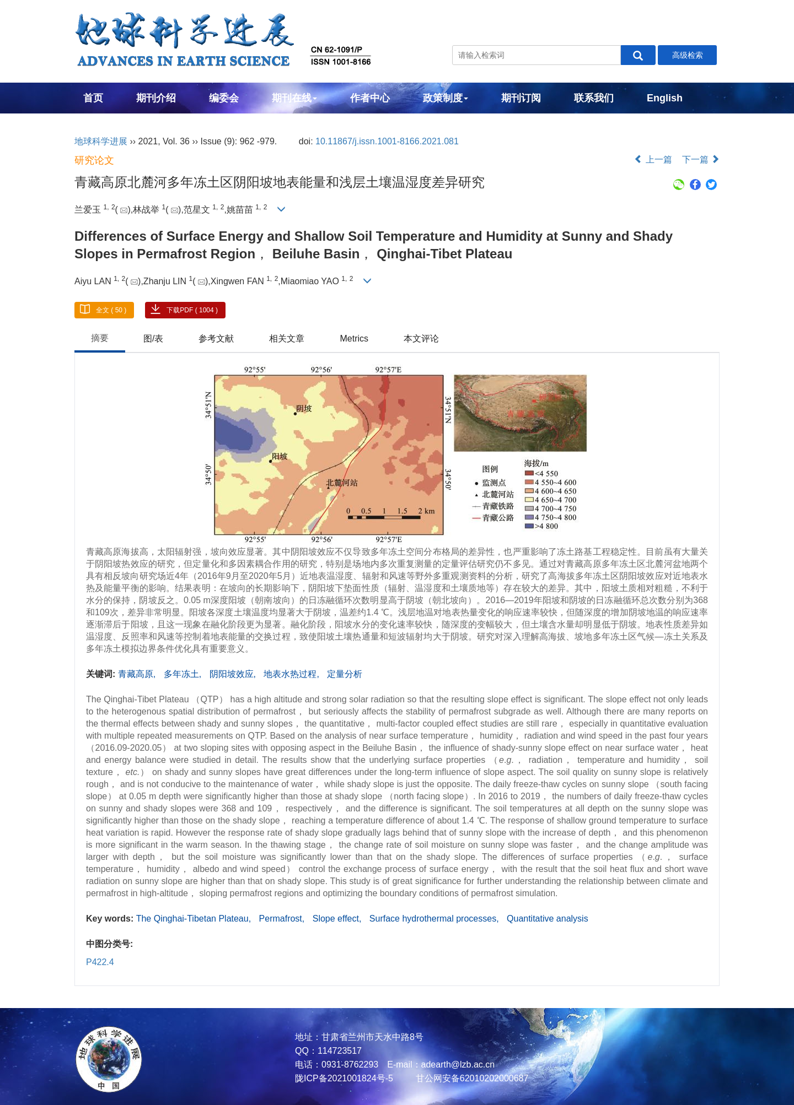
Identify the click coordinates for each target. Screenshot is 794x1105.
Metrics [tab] (354, 338)
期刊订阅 (521, 98)
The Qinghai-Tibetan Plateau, (195, 918)
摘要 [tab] (100, 338)
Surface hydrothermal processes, (435, 918)
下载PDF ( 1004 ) (192, 310)
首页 (93, 98)
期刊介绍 (156, 98)
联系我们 (594, 98)
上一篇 (653, 159)
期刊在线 (294, 98)
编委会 (224, 98)
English (665, 98)
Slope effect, (338, 918)
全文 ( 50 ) (111, 310)
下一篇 (701, 159)
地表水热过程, (292, 674)
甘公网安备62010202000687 (470, 1078)
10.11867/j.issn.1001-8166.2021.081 (387, 141)
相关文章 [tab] (286, 338)
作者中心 (370, 98)
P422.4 (100, 962)
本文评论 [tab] (421, 338)
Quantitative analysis (547, 918)
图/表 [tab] (153, 338)
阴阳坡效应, (234, 674)
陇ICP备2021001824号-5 (344, 1078)
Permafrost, (283, 918)
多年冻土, (184, 674)
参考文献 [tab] (216, 338)
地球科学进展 (100, 141)
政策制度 (445, 98)
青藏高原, (138, 674)
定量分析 (344, 674)
